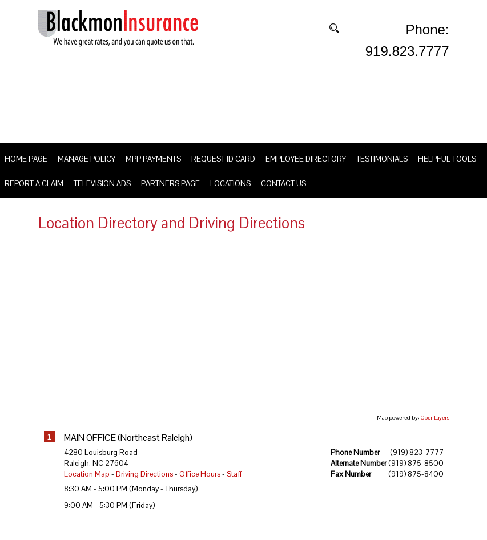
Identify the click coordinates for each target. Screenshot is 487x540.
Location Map (87, 487)
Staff (234, 487)
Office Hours (199, 487)
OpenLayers (435, 430)
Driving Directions (144, 487)
